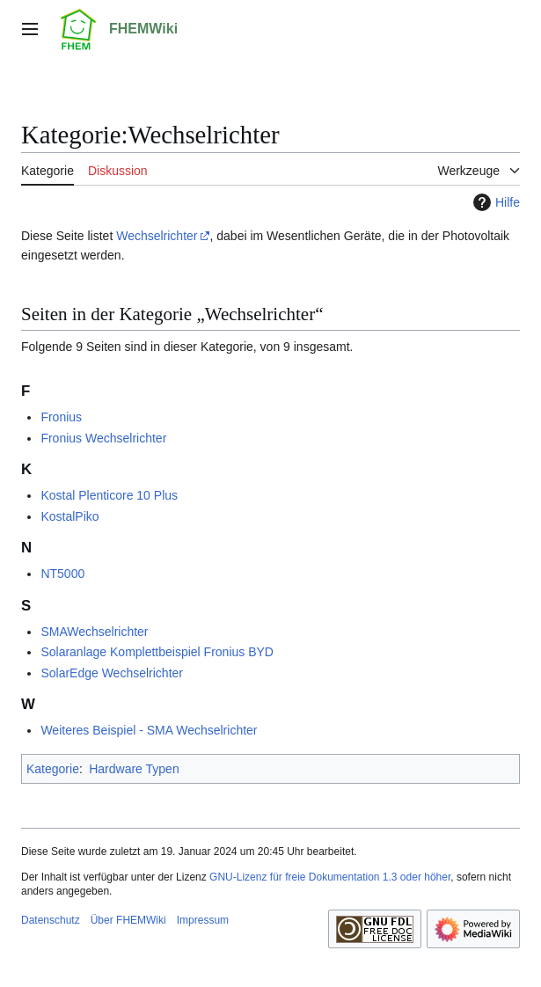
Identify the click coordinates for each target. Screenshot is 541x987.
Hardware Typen (134, 769)
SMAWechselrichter (94, 632)
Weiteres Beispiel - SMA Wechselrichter (148, 730)
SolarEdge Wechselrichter (111, 673)
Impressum (203, 920)
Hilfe (494, 202)
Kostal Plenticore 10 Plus (109, 495)
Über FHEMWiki (128, 920)
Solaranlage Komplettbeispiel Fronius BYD (157, 652)
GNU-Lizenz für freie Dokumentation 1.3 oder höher (329, 877)
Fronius (61, 417)
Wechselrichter (156, 236)
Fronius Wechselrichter (103, 438)
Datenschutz (50, 920)
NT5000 (62, 574)
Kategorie (52, 769)
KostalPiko (69, 516)
